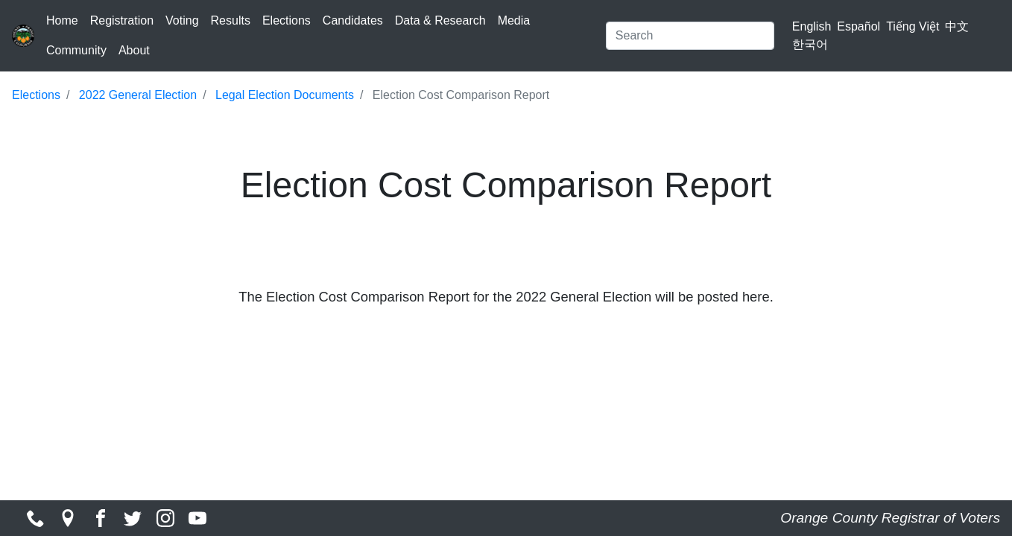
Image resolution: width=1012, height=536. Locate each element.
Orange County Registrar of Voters (890, 518)
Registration (122, 20)
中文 (957, 26)
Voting (181, 20)
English (811, 26)
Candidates (353, 20)
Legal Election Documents (284, 95)
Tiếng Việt (912, 26)
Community (76, 50)
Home (62, 20)
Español (858, 26)
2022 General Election (138, 95)
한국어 (810, 44)
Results (230, 20)
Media (514, 20)
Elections (286, 20)
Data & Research (440, 20)
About (134, 50)
